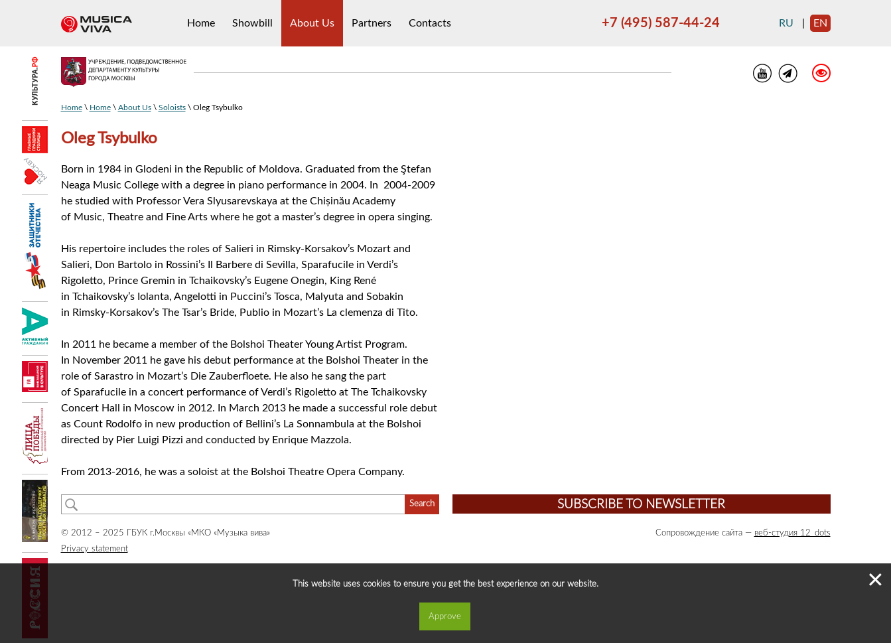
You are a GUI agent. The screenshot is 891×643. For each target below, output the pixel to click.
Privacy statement (94, 549)
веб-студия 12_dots (792, 533)
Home (201, 23)
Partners (371, 23)
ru (786, 23)
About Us (312, 23)
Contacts (430, 23)
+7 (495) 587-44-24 (661, 23)
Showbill (252, 23)
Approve (445, 616)
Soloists (172, 107)
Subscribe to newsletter (641, 504)
